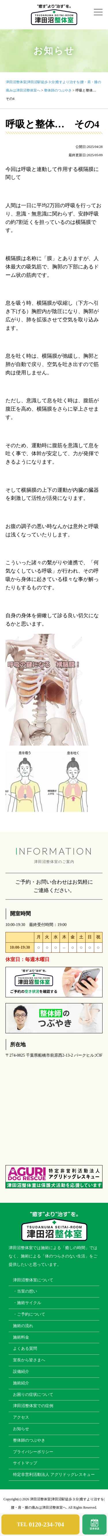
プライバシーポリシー (33, 1452)
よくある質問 (25, 1348)
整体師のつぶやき (29, 1440)
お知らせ (21, 1429)
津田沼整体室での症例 (33, 1406)
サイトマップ (25, 1463)
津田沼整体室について (33, 1280)
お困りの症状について (33, 1394)
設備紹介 (21, 1371)
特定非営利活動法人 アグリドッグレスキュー (54, 1474)
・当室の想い (25, 1291)
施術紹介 (21, 1383)
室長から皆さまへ (29, 1360)
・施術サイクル (27, 1303)
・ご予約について (29, 1314)
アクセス (21, 1417)
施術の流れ (23, 1326)
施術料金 (21, 1337)
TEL (40, 1524)
